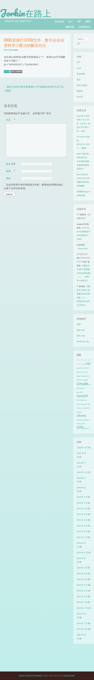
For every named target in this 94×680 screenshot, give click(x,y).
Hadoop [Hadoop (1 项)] (83, 376)
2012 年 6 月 (82, 629)
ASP (79, 21)
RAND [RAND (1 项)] (82, 400)
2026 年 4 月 (82, 448)
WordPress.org (83, 341)
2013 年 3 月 (82, 596)
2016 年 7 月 (82, 497)
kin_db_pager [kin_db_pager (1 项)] (83, 380)
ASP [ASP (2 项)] (88, 364)
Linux (87, 21)
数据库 (80, 91)
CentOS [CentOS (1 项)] (79, 368)
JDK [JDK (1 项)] (78, 380)
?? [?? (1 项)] (77, 360)
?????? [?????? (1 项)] (83, 364)
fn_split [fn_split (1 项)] (82, 372)
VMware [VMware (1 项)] (79, 424)
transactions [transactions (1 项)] (86, 408)
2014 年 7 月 (82, 568)
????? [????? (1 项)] (78, 364)
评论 (10, 120)
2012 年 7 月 (82, 623)
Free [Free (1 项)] (86, 372)
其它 (70, 21)
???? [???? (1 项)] (89, 360)
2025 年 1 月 (82, 472)
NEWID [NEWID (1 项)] (82, 388)
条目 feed (81, 330)
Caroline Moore (69, 675)
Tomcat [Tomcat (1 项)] (79, 408)
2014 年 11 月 (82, 553)
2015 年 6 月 (82, 514)
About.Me (70, 27)
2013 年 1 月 (82, 602)
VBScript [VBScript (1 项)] (79, 420)
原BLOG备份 (84, 27)
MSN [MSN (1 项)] (78, 388)
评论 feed (81, 336)
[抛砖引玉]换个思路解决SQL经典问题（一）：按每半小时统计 (83, 273)
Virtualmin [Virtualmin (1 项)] (85, 420)
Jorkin (16, 50)
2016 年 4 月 (82, 503)
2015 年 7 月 (82, 509)
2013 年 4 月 (82, 591)
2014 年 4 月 (82, 574)
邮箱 (10, 171)
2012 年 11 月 (82, 608)
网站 (8, 178)
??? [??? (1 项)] (83, 360)
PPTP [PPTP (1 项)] (78, 400)
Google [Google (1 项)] (79, 376)
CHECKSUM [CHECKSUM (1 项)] (85, 368)
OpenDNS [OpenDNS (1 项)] (80, 392)
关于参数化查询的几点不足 (51, 87)
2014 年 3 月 (82, 579)
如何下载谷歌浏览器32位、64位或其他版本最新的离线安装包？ (83, 161)
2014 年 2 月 (82, 585)
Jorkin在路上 (25, 13)
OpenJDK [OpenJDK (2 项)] (82, 396)
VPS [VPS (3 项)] (80, 427)
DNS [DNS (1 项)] (78, 372)
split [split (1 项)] (86, 404)
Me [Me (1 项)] (89, 384)
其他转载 (59, 21)
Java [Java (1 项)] (88, 376)
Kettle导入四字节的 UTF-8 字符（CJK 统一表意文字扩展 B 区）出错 (83, 123)
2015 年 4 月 (82, 526)
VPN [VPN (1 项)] (83, 424)
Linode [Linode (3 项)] (82, 383)
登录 (79, 324)
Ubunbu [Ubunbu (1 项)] (79, 412)
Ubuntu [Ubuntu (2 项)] (81, 415)
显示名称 (10, 164)
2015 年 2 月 (82, 531)
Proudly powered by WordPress (30, 675)
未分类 (6, 71)
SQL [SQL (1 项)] (89, 404)
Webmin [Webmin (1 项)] (86, 428)
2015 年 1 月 (82, 537)
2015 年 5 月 (82, 520)
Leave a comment (16, 71)
